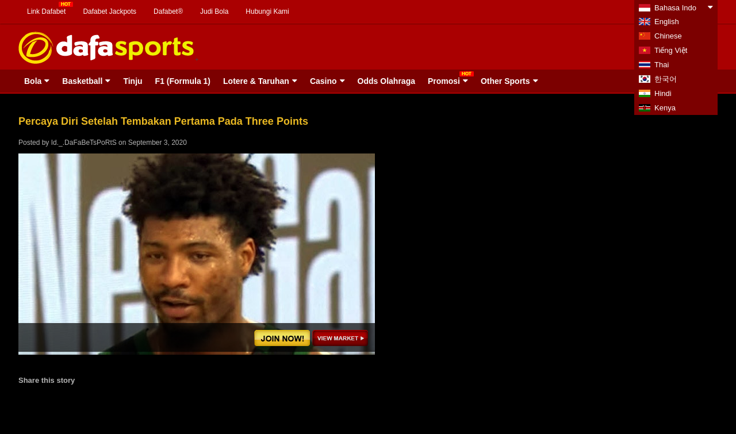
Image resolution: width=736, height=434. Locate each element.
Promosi (444, 81)
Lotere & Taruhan (256, 81)
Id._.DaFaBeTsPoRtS (84, 143)
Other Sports (505, 81)
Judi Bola (214, 11)
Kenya (665, 107)
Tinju (132, 81)
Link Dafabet (46, 11)
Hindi (663, 93)
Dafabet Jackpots (109, 11)
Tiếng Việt (670, 50)
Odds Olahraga (386, 81)
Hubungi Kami (267, 11)
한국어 (665, 79)
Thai (661, 64)
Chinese (668, 36)
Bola (32, 81)
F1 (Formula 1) (182, 81)
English (666, 21)
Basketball (82, 81)
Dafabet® (168, 11)
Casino (323, 81)
